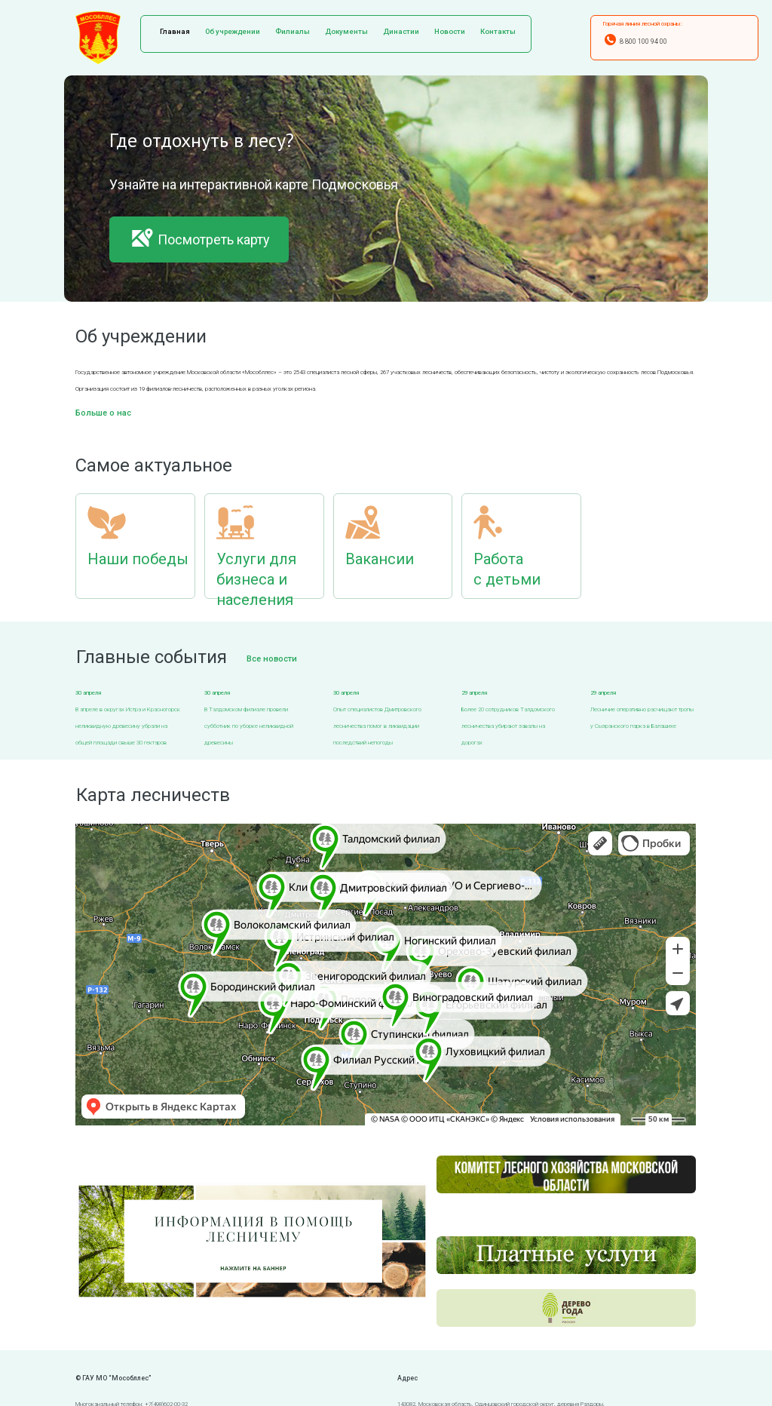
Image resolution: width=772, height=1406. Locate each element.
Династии (401, 31)
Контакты (498, 31)
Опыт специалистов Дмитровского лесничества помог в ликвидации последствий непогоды (377, 726)
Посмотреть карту (199, 238)
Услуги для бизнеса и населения (256, 579)
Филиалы (292, 31)
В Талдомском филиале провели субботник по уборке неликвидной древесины (248, 726)
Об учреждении (232, 31)
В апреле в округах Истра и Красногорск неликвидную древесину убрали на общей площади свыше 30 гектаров (127, 726)
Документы (346, 31)
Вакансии (379, 559)
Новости (449, 31)
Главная (175, 31)
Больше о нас (103, 413)
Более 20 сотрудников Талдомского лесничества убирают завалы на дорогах (508, 726)
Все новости (272, 659)
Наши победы (137, 559)
